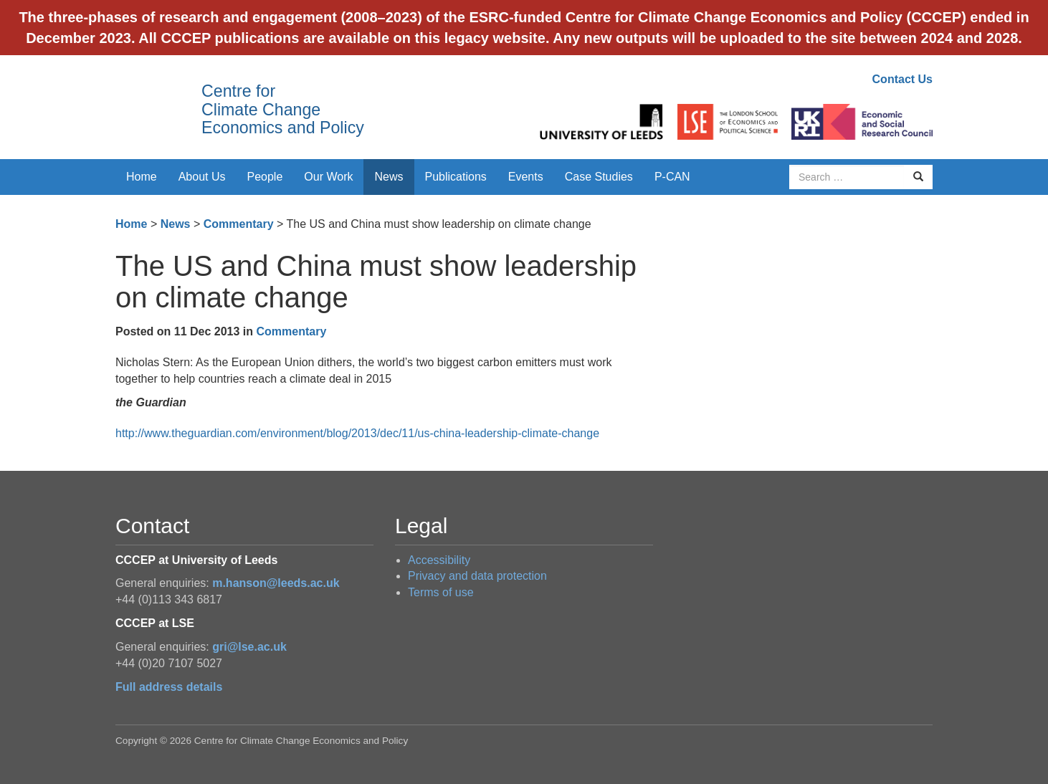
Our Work (328, 177)
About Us (202, 177)
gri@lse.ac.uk (249, 647)
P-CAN (672, 177)
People (265, 177)
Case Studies (599, 177)
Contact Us (902, 79)
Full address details (168, 687)
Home (141, 177)
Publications (456, 177)
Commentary (239, 224)
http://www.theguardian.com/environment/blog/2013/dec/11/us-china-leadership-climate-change (357, 433)
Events (525, 177)
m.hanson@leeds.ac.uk (275, 583)
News (388, 177)
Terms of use (441, 592)
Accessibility (439, 560)
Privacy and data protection (477, 576)
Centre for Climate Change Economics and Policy (282, 109)
